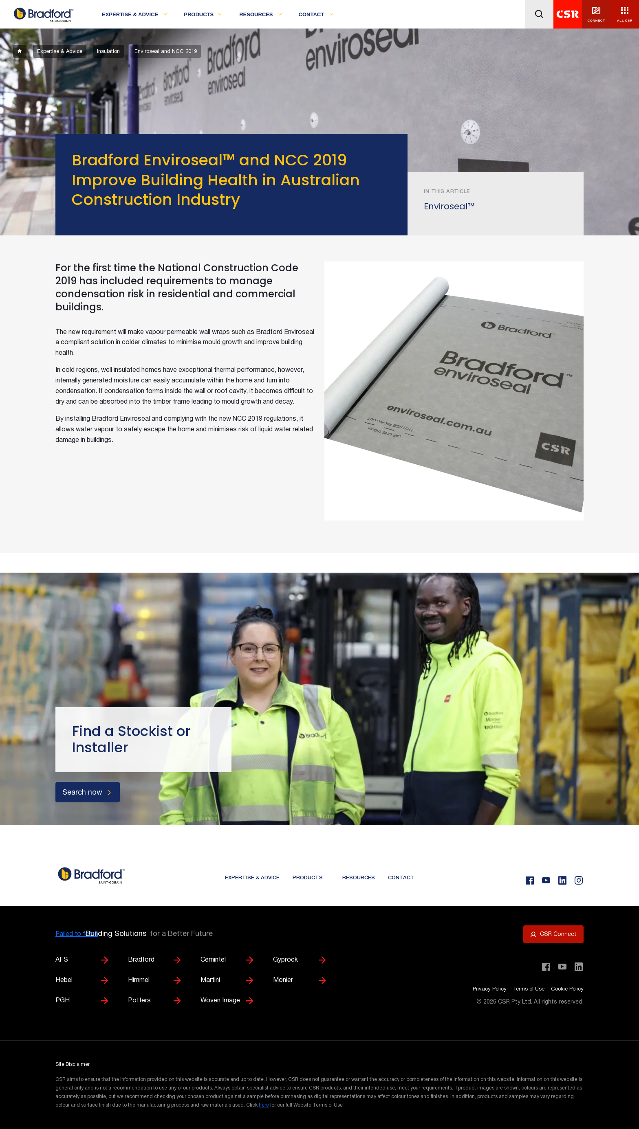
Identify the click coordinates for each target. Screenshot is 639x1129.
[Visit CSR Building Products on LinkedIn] (579, 967)
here (264, 1105)
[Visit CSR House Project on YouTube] (562, 967)
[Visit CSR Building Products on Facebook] (546, 967)
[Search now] (87, 792)
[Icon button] (539, 14)
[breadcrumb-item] (19, 51)
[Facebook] (530, 880)
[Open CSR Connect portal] (553, 934)
